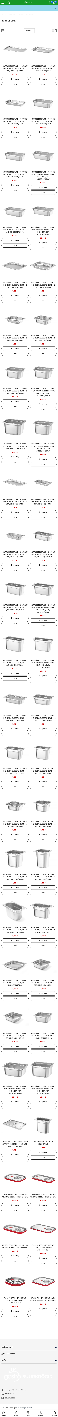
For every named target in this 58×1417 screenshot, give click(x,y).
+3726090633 (9, 1394)
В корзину (15, 79)
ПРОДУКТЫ (12, 14)
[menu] (2, 2)
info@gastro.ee (10, 1398)
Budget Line (29, 14)
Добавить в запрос (15, 84)
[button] (53, 30)
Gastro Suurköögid (10, 1408)
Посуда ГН (21, 14)
